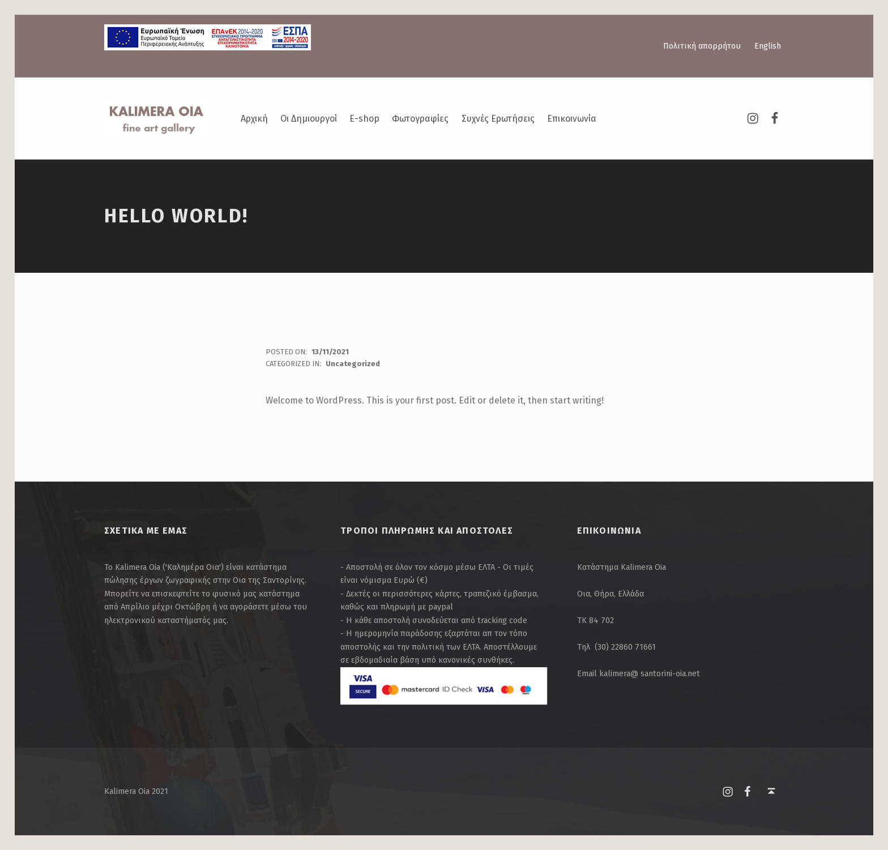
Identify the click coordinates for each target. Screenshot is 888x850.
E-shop (364, 118)
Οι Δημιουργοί (308, 118)
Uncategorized (353, 363)
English (767, 46)
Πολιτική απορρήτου (702, 46)
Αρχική (254, 118)
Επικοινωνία (571, 118)
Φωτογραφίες (420, 118)
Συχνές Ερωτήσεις (498, 118)
